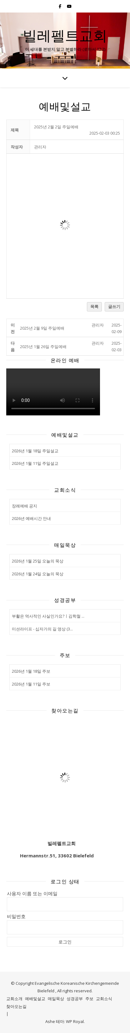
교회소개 (14, 998)
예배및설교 (35, 998)
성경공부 (75, 998)
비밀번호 (16, 916)
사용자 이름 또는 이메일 (32, 893)
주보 (89, 998)
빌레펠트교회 (65, 35)
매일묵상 (56, 998)
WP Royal (75, 1021)
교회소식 (104, 998)
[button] (40, 147)
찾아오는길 (16, 1006)
